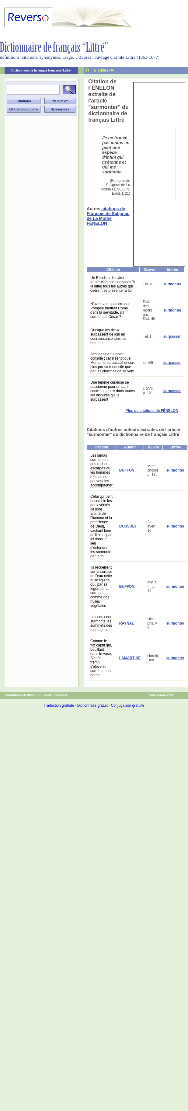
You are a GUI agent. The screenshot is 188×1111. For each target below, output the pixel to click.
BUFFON (126, 470)
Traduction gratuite (59, 705)
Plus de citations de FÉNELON (152, 411)
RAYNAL (126, 623)
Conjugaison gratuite (127, 705)
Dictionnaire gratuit (92, 705)
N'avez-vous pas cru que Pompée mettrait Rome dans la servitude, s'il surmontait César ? (110, 310)
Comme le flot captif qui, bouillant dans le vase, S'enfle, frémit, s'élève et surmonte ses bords (101, 658)
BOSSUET (128, 526)
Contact (61, 695)
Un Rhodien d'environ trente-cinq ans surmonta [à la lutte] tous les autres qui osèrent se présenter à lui (112, 284)
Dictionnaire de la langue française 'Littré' (41, 70)
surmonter (172, 284)
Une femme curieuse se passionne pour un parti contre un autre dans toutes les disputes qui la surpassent (112, 391)
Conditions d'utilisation (23, 695)
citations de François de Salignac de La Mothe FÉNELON (108, 216)
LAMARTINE (130, 658)
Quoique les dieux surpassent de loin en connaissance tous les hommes (108, 336)
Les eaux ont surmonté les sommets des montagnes (101, 623)
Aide (48, 695)
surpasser (172, 336)
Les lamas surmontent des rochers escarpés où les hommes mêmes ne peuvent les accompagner (101, 470)
